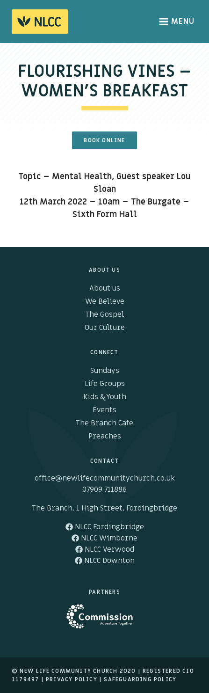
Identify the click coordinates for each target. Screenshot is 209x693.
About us (104, 288)
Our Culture (105, 327)
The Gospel (104, 314)
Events (104, 410)
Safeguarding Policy (140, 679)
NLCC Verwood (104, 549)
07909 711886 (104, 489)
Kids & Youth (104, 397)
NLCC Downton (105, 560)
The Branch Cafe (104, 423)
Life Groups (105, 384)
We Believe (104, 301)
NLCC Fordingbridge (104, 527)
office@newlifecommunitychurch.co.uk (105, 478)
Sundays (104, 370)
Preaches (104, 436)
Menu (177, 21)
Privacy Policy (71, 679)
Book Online (104, 140)
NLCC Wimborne (104, 538)
